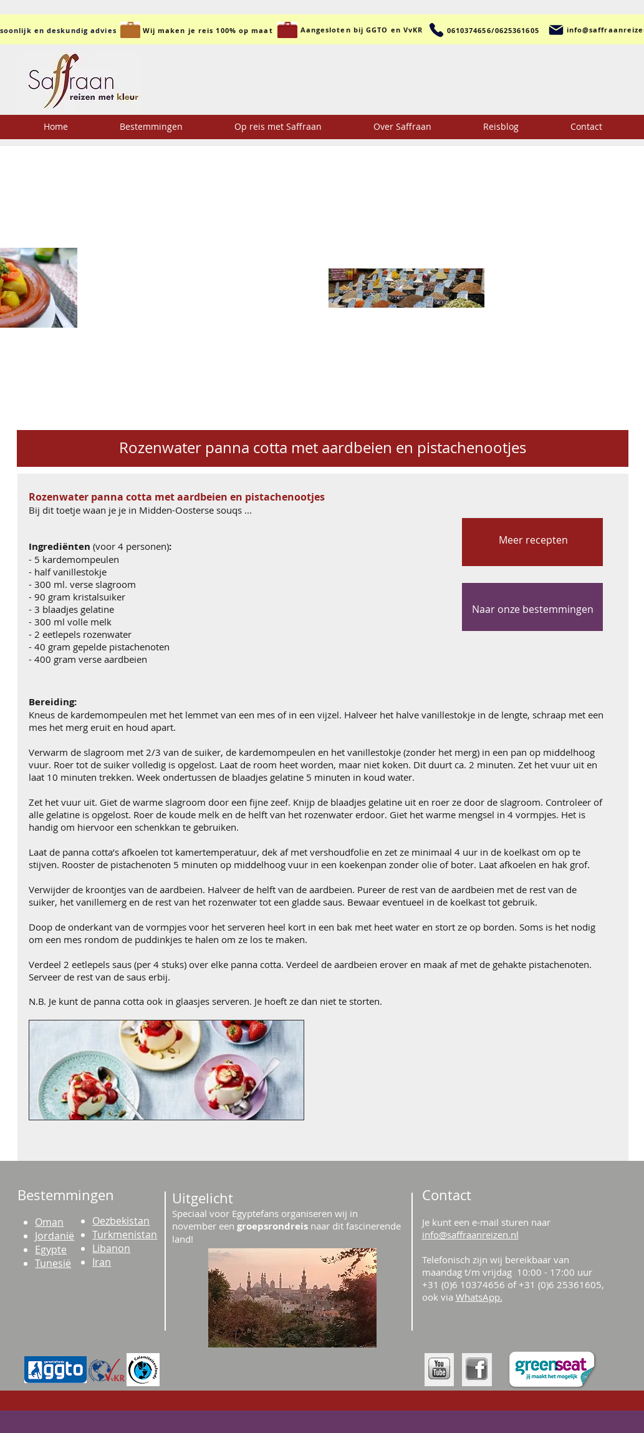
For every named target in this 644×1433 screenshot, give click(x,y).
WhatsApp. (479, 1297)
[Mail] (556, 30)
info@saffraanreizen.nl (470, 1234)
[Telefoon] (436, 30)
